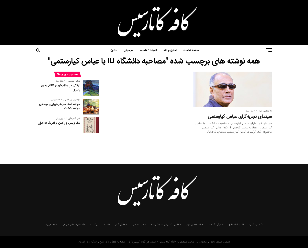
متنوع (113, 50)
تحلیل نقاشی (139, 224)
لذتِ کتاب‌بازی (236, 224)
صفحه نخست (191, 50)
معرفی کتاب (216, 224)
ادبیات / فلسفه (148, 50)
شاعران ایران (256, 224)
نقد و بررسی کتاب (100, 224)
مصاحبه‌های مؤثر (195, 224)
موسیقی (128, 50)
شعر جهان (51, 224)
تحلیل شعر (121, 224)
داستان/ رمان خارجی (73, 224)
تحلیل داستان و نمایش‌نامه (166, 224)
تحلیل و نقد (170, 50)
